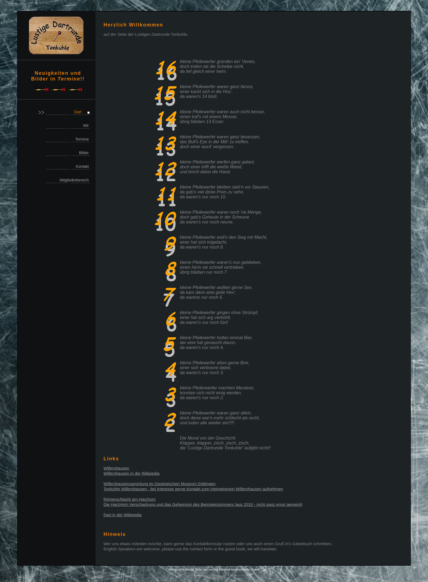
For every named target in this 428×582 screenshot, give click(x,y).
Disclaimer (214, 577)
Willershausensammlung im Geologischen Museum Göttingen (159, 483)
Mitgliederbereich (74, 180)
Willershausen (116, 468)
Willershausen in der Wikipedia (131, 473)
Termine (82, 139)
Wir (86, 125)
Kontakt (82, 166)
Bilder (84, 153)
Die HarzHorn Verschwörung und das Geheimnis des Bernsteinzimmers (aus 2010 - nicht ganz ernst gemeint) (202, 504)
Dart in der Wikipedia (122, 514)
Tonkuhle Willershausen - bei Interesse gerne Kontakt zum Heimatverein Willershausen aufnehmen (193, 489)
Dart (77, 112)
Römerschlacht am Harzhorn (129, 499)
